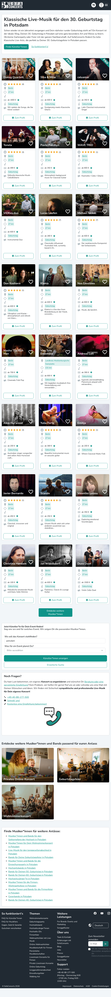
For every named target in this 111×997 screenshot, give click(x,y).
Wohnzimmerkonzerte (38, 918)
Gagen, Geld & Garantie (12, 925)
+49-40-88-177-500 (18, 697)
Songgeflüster (63, 928)
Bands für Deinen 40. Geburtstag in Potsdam (30, 900)
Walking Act (34, 976)
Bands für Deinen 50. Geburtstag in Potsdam (30, 871)
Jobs (59, 950)
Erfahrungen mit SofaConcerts (64, 942)
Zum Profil (20, 117)
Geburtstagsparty (36, 921)
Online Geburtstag (37, 966)
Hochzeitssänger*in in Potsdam (23, 878)
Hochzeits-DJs (35, 931)
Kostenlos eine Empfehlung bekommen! (27, 704)
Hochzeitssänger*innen (39, 928)
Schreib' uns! (13, 700)
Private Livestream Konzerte (41, 963)
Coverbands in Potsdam (20, 896)
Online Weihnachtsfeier (39, 944)
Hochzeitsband (35, 925)
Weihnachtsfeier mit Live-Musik (40, 939)
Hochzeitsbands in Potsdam (22, 868)
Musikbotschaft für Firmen (40, 947)
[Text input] (95, 943)
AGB (88, 986)
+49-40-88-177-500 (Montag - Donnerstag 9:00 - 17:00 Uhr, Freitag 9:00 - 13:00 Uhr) (68, 976)
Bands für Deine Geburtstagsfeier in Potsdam (30, 857)
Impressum (67, 986)
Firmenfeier (34, 935)
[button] (103, 5)
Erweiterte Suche (55, 664)
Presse (60, 953)
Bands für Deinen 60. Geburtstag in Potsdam (30, 875)
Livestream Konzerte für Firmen (39, 958)
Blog (59, 946)
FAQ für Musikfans (10, 921)
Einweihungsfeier (36, 973)
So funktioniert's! (39, 46)
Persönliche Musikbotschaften (37, 952)
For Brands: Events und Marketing (67, 923)
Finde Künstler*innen (16, 46)
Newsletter (62, 960)
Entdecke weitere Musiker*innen (55, 612)
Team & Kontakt (64, 937)
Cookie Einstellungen (100, 986)
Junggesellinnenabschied (40, 970)
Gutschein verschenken (11, 928)
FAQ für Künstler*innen (12, 918)
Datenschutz (79, 986)
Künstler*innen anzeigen (55, 658)
